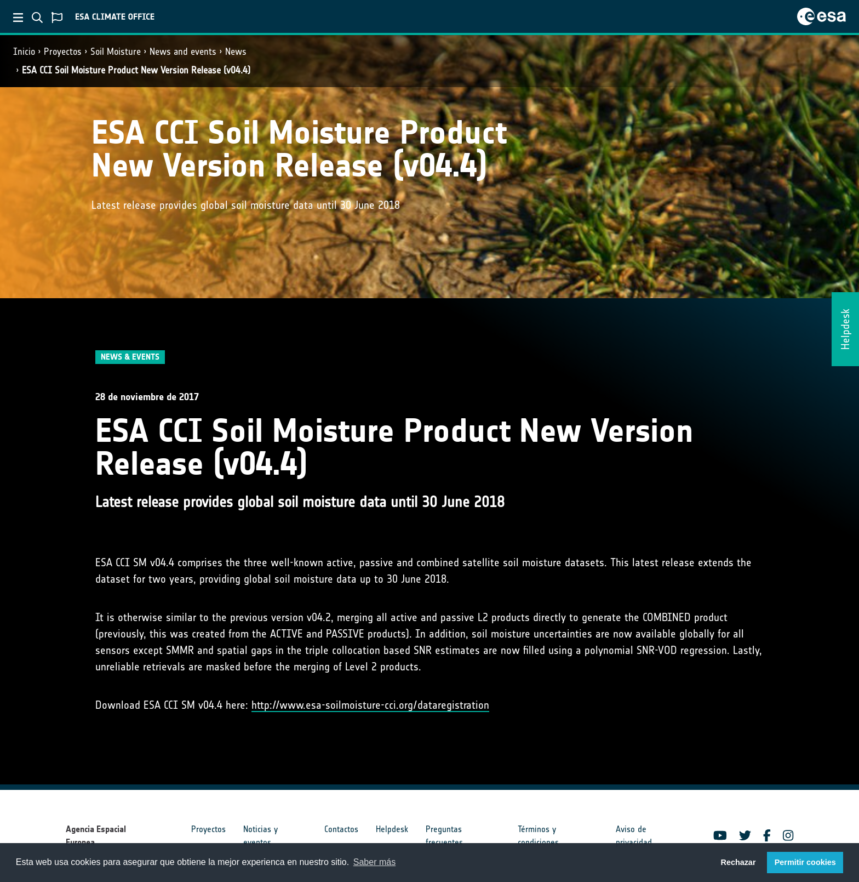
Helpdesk (392, 829)
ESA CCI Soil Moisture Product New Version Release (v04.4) (136, 70)
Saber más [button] (374, 862)
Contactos (341, 829)
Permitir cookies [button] (805, 862)
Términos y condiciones (538, 835)
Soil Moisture (115, 51)
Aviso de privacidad (634, 835)
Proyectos (63, 51)
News (236, 51)
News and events (183, 51)
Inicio (24, 51)
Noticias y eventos (260, 835)
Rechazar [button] (737, 862)
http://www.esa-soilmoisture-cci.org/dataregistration (370, 705)
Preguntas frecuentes (444, 835)
